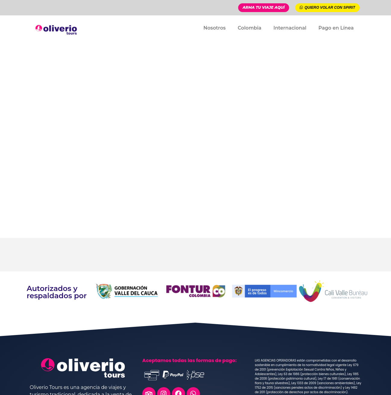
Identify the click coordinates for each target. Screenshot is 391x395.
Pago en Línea (336, 27)
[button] (99, 292)
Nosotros (214, 27)
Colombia (249, 27)
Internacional (289, 27)
